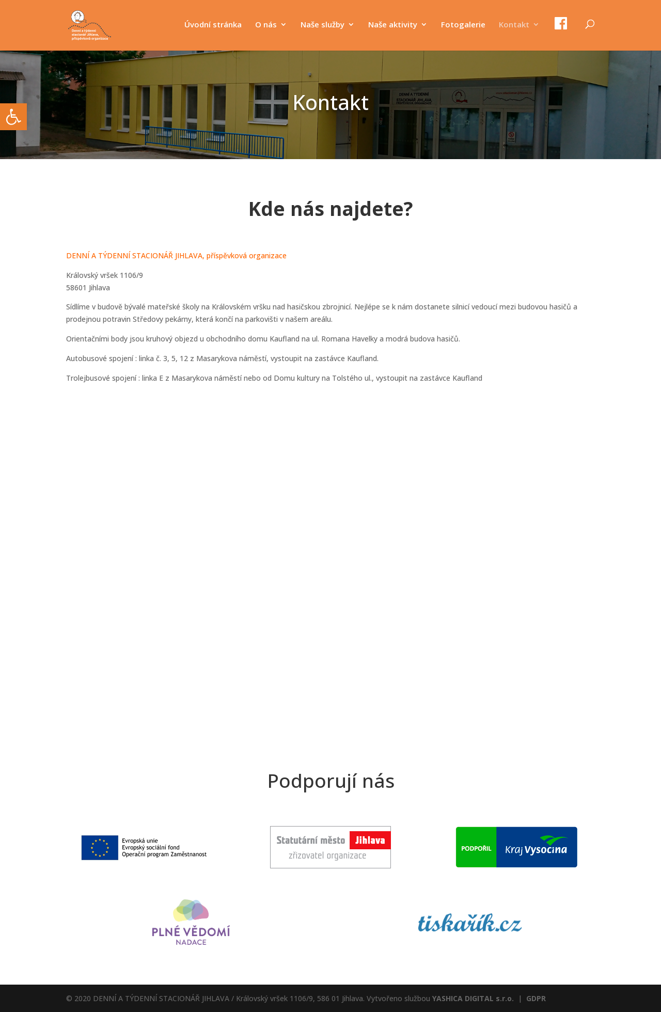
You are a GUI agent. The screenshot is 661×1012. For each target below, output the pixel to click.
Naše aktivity (392, 25)
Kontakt (514, 25)
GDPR (536, 998)
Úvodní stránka (213, 25)
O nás (266, 25)
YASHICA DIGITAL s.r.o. (473, 998)
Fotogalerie (463, 25)
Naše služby (322, 25)
